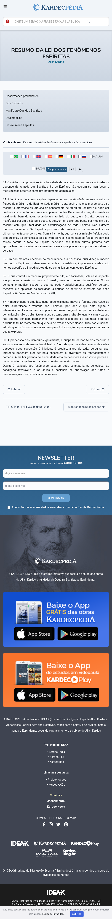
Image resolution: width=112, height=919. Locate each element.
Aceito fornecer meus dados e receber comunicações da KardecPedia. (58, 507)
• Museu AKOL (56, 784)
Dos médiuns (14, 118)
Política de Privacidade (53, 914)
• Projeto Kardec (56, 779)
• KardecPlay (56, 757)
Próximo (98, 389)
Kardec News (56, 806)
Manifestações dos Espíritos (24, 110)
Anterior (14, 389)
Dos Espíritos (14, 103)
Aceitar (76, 914)
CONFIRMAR (56, 498)
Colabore (56, 795)
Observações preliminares (22, 96)
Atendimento (56, 801)
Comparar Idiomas (57, 169)
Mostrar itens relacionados (86, 407)
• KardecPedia (56, 752)
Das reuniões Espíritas (20, 125)
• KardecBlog (56, 762)
